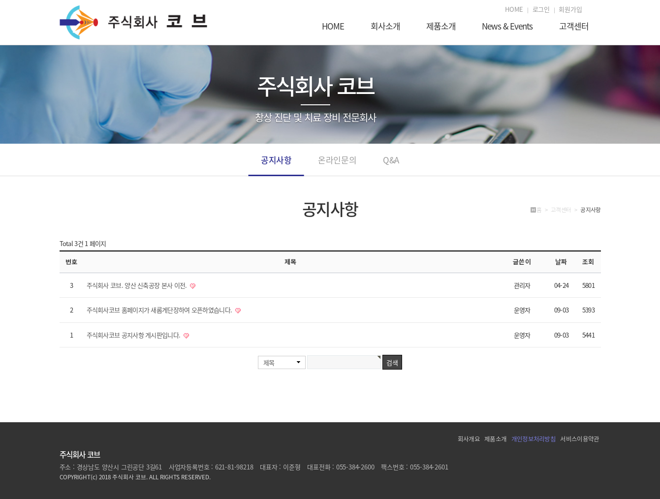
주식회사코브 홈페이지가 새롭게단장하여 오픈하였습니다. (160, 309)
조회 (588, 261)
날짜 (561, 261)
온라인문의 (337, 165)
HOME (514, 9)
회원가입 (570, 9)
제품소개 (441, 27)
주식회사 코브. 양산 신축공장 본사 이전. (138, 285)
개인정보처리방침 (533, 438)
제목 (269, 362)
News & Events (507, 27)
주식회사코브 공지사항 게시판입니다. (134, 335)
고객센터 (574, 27)
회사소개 (385, 27)
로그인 (541, 9)
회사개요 (469, 438)
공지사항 (276, 165)
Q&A (391, 165)
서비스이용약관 (579, 438)
